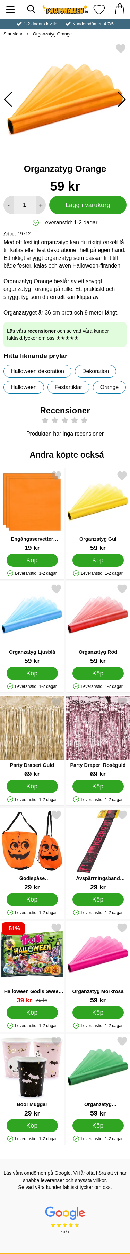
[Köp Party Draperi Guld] (32, 786)
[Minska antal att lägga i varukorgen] (8, 205)
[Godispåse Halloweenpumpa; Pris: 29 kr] (32, 850)
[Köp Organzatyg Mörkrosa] (98, 1012)
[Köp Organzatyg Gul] (98, 560)
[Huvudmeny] (10, 9)
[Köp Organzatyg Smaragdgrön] (98, 1125)
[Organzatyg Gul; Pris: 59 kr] (98, 511)
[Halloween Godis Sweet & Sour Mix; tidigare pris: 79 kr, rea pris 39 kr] (32, 963)
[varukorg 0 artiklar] (119, 9)
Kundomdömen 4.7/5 (93, 23)
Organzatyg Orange (52, 34)
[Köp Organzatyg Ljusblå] (32, 673)
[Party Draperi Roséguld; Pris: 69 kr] (98, 737)
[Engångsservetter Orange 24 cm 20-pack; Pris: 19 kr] (32, 511)
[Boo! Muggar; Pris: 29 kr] (32, 1076)
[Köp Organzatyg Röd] (98, 673)
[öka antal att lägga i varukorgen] (41, 205)
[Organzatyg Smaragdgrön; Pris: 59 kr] (98, 1076)
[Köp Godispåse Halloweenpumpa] (32, 899)
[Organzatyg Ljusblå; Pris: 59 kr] (32, 624)
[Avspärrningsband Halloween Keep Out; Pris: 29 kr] (98, 850)
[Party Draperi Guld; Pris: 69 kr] (32, 737)
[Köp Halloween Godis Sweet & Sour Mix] (32, 1012)
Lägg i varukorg (88, 204)
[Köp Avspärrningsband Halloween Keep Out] (98, 899)
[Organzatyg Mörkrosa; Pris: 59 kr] (98, 963)
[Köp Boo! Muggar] (32, 1125)
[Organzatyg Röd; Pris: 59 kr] (98, 624)
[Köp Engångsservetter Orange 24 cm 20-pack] (32, 560)
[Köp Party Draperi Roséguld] (98, 786)
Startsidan (13, 34)
